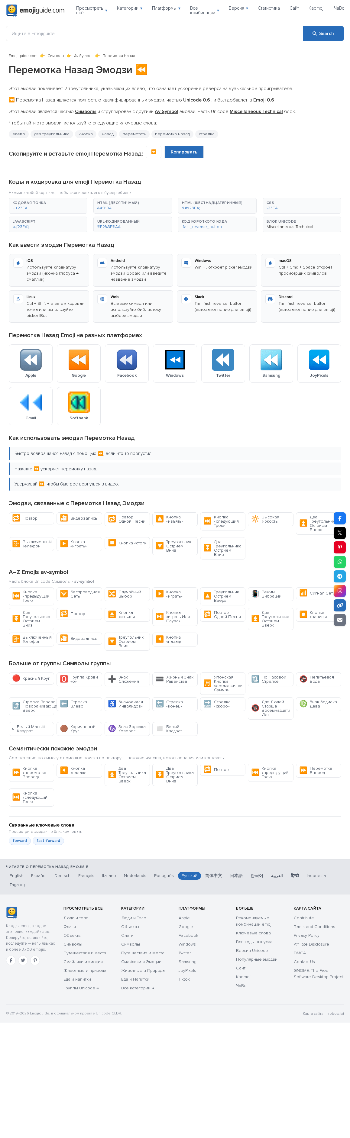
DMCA (300, 953)
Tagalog (17, 884)
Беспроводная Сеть (80, 594)
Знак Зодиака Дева (318, 704)
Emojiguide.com (23, 55)
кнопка (86, 134)
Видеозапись (78, 518)
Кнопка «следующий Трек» (221, 521)
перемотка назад (172, 134)
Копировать (184, 152)
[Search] (323, 33)
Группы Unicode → (81, 988)
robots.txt (336, 1013)
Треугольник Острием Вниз (173, 546)
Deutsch (62, 875)
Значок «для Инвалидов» (125, 704)
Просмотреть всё (91, 10)
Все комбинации (204, 10)
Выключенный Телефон (32, 544)
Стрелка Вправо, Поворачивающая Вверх (33, 706)
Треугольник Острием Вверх (221, 596)
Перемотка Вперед (315, 770)
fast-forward (48, 840)
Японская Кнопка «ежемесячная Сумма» (223, 683)
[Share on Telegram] (340, 576)
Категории (129, 8)
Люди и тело (76, 917)
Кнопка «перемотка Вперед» (29, 772)
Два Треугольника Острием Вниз (222, 548)
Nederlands (135, 875)
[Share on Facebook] (340, 518)
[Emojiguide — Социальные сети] (11, 913)
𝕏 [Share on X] (339, 533)
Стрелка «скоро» (217, 704)
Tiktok (184, 979)
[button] (48, 206)
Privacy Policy (306, 935)
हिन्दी (295, 875)
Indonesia (316, 875)
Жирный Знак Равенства (174, 679)
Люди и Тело (133, 917)
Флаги (69, 926)
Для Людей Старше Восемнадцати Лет (270, 708)
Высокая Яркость (265, 519)
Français (86, 875)
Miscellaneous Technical (290, 226)
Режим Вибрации (266, 594)
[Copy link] (340, 605)
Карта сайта (313, 1013)
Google (186, 926)
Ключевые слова (253, 933)
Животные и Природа (143, 970)
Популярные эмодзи (256, 959)
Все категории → (137, 988)
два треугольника (52, 134)
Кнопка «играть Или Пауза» (173, 617)
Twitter (185, 953)
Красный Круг (31, 678)
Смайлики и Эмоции (141, 961)
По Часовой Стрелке (268, 679)
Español (39, 875)
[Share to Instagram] (340, 591)
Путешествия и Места (142, 953)
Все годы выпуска (254, 941)
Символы (55, 55)
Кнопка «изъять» (169, 519)
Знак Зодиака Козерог (127, 728)
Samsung (187, 961)
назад (108, 134)
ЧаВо (339, 8)
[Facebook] (11, 960)
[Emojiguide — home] (35, 11)
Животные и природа (84, 970)
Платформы (166, 8)
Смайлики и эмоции (83, 961)
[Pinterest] (35, 960)
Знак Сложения (123, 679)
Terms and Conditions (314, 926)
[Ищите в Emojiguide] (154, 33)
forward (20, 840)
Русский (189, 875)
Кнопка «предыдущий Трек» (31, 596)
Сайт (294, 8)
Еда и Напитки (135, 979)
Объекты (72, 935)
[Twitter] (23, 960)
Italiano (109, 875)
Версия (238, 8)
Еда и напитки (77, 979)
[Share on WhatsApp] (340, 562)
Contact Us (304, 961)
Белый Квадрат (169, 728)
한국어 (257, 875)
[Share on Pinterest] (340, 547)
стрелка (207, 134)
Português (164, 875)
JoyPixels (187, 970)
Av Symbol (83, 55)
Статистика (269, 8)
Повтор (24, 518)
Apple (184, 917)
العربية (277, 875)
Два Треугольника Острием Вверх (318, 523)
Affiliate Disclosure (311, 944)
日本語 (236, 875)
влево (18, 134)
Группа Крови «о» (79, 679)
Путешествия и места (84, 953)
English (16, 875)
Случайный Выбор (124, 594)
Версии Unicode (252, 950)
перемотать (134, 134)
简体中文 (213, 875)
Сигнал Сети (317, 593)
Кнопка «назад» (169, 639)
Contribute (304, 917)
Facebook (188, 935)
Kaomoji (316, 8)
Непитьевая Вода (316, 679)
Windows (187, 944)
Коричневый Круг (78, 728)
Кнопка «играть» (73, 544)
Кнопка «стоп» (127, 543)
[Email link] (340, 620)
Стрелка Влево (73, 704)
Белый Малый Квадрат (28, 728)
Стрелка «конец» (169, 704)
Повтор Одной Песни (126, 519)
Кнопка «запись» (313, 614)
